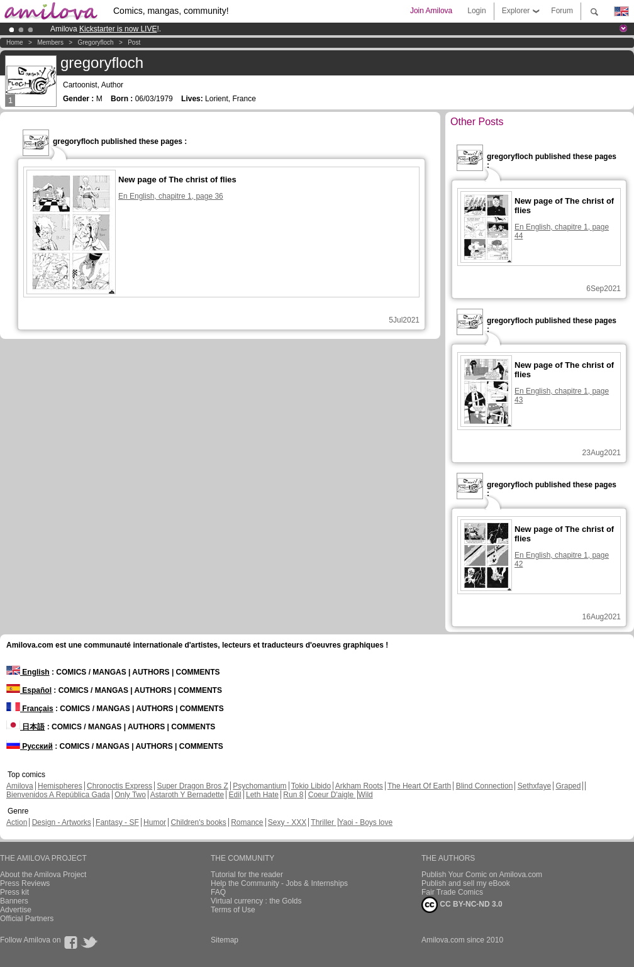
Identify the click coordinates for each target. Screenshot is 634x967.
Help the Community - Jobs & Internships (279, 883)
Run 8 (293, 794)
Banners (14, 901)
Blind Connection (484, 786)
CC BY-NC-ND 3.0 (462, 905)
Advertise (15, 909)
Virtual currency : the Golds (256, 901)
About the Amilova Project (43, 874)
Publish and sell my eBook (465, 883)
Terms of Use (233, 909)
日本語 (25, 726)
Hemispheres (60, 786)
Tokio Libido (311, 786)
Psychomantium (259, 786)
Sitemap (224, 940)
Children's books (198, 822)
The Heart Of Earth (419, 786)
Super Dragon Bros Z (192, 786)
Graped (568, 786)
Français (29, 708)
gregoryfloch (95, 42)
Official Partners (26, 918)
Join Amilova (431, 10)
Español (29, 690)
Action (16, 822)
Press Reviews (25, 883)
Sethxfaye (534, 786)
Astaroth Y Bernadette (187, 794)
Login (476, 10)
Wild (365, 794)
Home (14, 42)
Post (134, 42)
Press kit (14, 892)
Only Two (130, 794)
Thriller (323, 822)
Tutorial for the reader (247, 874)
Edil (235, 794)
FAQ (218, 892)
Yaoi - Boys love (365, 822)
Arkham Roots (359, 786)
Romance (247, 822)
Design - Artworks (61, 822)
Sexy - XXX (287, 822)
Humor (154, 822)
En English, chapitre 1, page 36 (170, 196)
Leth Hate (262, 794)
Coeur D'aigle (332, 794)
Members (50, 42)
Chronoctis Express (119, 786)
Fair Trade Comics (452, 892)
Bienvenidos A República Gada (58, 794)
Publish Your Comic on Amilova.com (481, 874)
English (28, 672)
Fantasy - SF (117, 822)
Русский (29, 746)
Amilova (19, 786)
